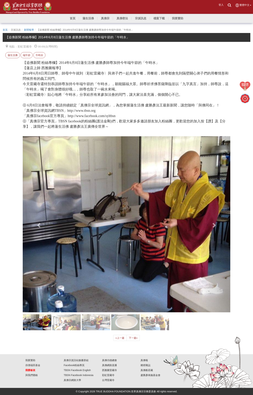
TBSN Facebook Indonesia (78, 375)
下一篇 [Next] (133, 337)
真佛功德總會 (109, 360)
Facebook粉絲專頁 (74, 365)
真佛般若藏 (147, 370)
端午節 (26, 55)
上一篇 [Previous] (120, 337)
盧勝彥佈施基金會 (150, 375)
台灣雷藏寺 (108, 380)
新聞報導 (29, 29)
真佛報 (144, 360)
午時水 (39, 55)
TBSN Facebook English (77, 370)
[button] (88, 18)
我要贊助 (30, 360)
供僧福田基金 (32, 365)
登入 (221, 4)
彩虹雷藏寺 (108, 375)
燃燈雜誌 (145, 365)
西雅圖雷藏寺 (109, 370)
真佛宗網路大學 (72, 380)
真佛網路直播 (109, 365)
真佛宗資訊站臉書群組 (76, 360)
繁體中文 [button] (243, 5)
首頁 (5, 29)
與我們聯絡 (31, 375)
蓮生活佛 (13, 55)
